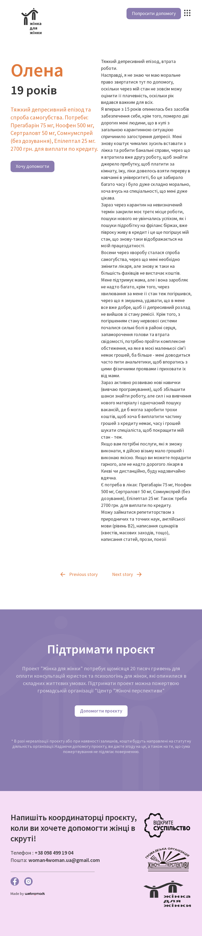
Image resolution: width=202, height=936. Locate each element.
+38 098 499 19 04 (54, 852)
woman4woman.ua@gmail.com (64, 860)
